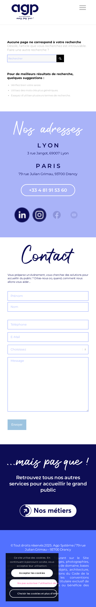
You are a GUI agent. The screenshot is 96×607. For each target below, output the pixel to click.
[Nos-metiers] (48, 510)
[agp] (40, 12)
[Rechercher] (35, 58)
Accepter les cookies (32, 573)
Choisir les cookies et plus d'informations (37, 593)
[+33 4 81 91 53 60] (48, 190)
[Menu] (81, 7)
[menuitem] (81, 7)
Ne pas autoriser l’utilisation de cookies (37, 583)
